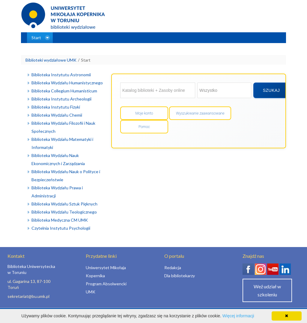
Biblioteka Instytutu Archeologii (61, 98)
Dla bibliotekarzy (179, 275)
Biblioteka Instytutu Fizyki (55, 106)
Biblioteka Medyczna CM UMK (59, 220)
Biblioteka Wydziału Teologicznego (64, 211)
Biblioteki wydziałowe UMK (50, 60)
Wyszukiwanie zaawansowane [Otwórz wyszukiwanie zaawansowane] (200, 113)
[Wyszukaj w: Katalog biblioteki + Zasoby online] (157, 90)
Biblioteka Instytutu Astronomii (61, 74)
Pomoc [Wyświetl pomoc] (144, 127)
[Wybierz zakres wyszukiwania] (224, 90)
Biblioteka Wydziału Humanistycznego (67, 82)
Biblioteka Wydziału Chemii (56, 115)
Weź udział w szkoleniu (267, 290)
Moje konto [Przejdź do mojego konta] (144, 113)
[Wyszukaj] (271, 90)
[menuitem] (40, 37)
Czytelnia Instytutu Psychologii (60, 228)
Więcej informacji (238, 315)
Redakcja (172, 267)
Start (86, 60)
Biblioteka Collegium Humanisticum (64, 90)
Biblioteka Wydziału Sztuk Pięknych (64, 203)
